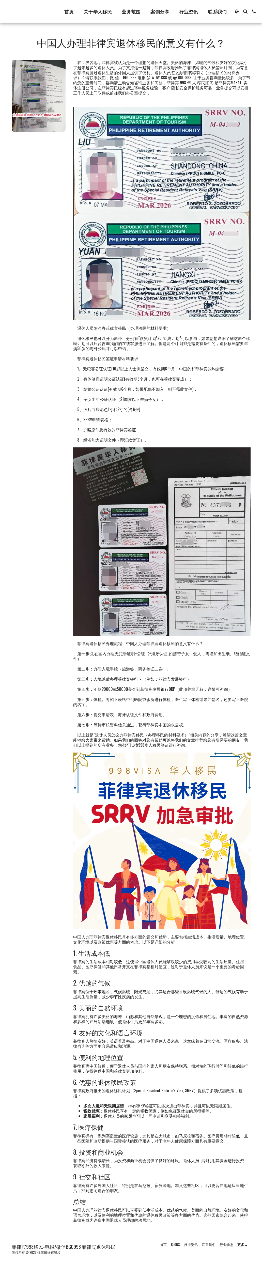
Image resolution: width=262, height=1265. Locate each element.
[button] (245, 11)
